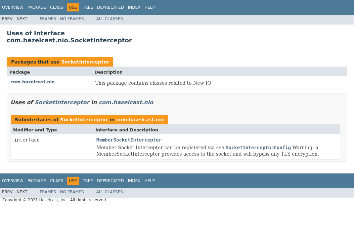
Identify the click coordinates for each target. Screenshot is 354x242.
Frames (48, 18)
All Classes (109, 18)
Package (37, 7)
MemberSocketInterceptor (129, 140)
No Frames (72, 18)
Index (134, 7)
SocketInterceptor (85, 62)
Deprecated (110, 7)
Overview (13, 7)
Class (56, 7)
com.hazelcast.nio (32, 81)
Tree (88, 7)
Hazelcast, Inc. (53, 200)
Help (149, 7)
